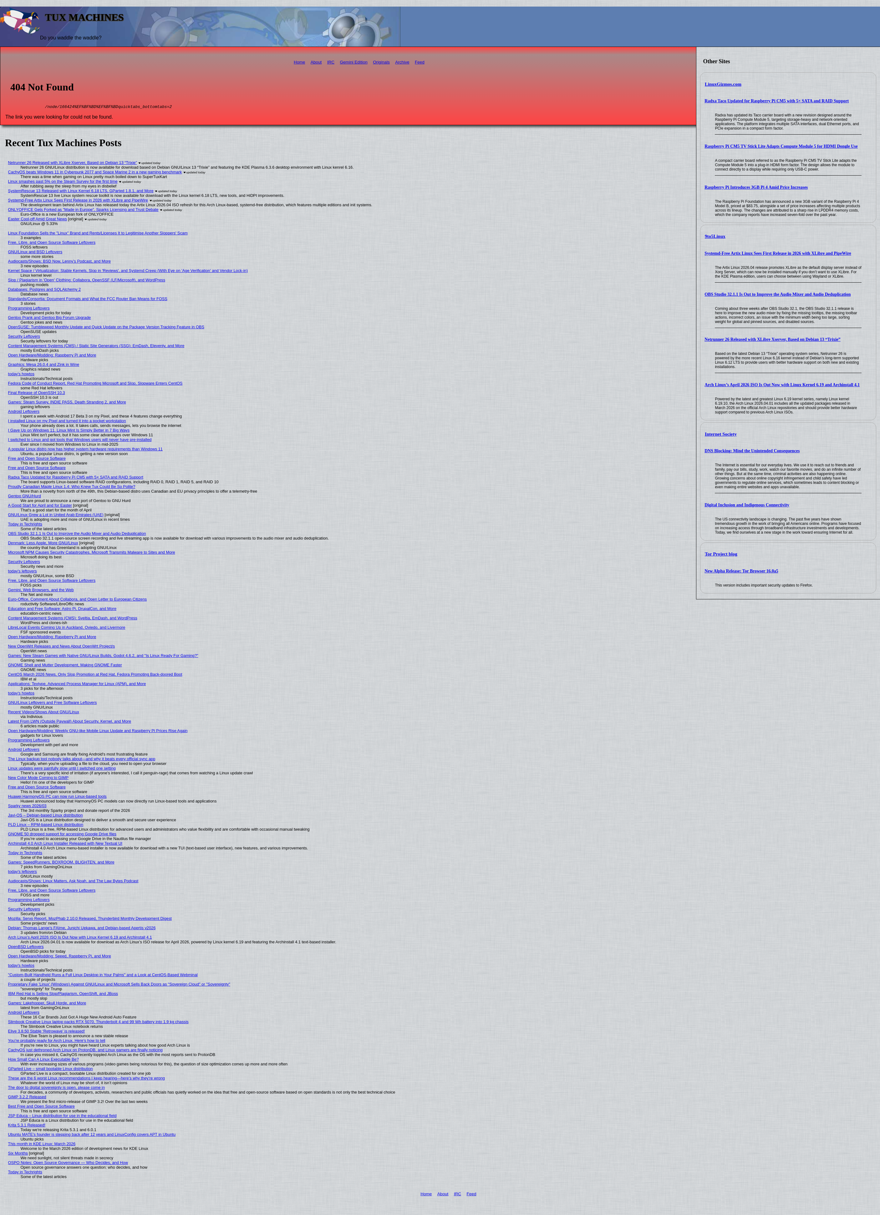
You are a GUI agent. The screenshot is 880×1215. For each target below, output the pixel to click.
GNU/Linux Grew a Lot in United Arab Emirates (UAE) (56, 515)
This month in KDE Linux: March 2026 (42, 1144)
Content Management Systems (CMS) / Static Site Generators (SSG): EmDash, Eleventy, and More (96, 346)
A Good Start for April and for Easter (40, 506)
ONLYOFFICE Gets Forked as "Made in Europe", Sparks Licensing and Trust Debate (83, 210)
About (316, 62)
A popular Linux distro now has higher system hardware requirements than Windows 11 (85, 450)
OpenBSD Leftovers (26, 947)
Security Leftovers (24, 337)
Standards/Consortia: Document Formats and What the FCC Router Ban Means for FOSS (87, 299)
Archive (402, 62)
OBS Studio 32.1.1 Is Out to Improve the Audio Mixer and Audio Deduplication (778, 294)
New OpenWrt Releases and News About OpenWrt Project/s (61, 647)
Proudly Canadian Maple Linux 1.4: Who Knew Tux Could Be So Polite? (71, 487)
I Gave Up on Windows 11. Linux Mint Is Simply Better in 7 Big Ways (69, 431)
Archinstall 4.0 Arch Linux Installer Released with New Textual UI (65, 844)
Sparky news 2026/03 (27, 806)
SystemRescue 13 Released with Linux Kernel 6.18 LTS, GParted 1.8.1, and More (81, 191)
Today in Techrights (25, 525)
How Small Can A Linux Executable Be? (43, 1060)
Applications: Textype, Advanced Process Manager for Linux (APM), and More (77, 684)
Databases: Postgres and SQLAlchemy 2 (44, 290)
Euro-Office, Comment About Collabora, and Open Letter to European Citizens (77, 600)
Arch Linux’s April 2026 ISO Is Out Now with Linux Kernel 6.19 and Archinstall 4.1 (782, 384)
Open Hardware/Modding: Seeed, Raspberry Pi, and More (59, 957)
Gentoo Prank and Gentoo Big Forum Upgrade (49, 318)
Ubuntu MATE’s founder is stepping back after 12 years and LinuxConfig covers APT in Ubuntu (92, 1135)
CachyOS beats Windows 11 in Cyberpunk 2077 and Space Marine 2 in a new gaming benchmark (95, 173)
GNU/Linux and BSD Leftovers (35, 252)
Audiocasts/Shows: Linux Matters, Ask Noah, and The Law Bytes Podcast (73, 881)
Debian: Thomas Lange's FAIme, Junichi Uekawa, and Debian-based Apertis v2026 (82, 928)
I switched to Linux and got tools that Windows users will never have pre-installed (80, 440)
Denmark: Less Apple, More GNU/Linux (43, 543)
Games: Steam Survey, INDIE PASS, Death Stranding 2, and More (67, 403)
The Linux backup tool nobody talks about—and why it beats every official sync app (81, 759)
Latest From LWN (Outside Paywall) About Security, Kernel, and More (69, 722)
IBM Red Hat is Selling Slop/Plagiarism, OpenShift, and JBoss (63, 994)
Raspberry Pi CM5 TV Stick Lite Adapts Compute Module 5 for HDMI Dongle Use (781, 146)
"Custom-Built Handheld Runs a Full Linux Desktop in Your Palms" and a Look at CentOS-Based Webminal (103, 975)
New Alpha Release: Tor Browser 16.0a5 (741, 571)
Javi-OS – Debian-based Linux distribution (45, 816)
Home (299, 62)
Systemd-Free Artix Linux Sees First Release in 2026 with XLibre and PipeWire (778, 253)
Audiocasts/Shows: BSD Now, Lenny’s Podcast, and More (59, 262)
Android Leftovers (23, 412)
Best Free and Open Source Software (41, 1107)
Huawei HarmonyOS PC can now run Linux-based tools (57, 797)
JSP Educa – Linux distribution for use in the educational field (62, 1116)
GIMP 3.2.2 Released (27, 1097)
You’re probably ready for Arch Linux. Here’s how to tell (56, 1041)
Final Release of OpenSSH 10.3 (36, 393)
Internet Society (721, 434)
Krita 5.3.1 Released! (27, 1126)
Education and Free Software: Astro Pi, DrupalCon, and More (62, 609)
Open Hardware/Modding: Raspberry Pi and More (52, 356)
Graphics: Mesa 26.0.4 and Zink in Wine (43, 365)
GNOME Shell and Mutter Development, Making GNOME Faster (65, 666)
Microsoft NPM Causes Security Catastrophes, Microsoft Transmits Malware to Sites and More (91, 553)
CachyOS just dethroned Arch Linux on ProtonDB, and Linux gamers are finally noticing (85, 1050)
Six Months (18, 1154)
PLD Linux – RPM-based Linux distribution (45, 825)
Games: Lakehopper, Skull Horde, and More (47, 1004)
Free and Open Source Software (37, 459)
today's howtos (21, 374)
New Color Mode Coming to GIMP (38, 778)
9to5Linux (715, 236)
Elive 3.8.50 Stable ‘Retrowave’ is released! (46, 1032)
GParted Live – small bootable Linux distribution (50, 1069)
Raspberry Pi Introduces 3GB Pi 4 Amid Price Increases (756, 187)
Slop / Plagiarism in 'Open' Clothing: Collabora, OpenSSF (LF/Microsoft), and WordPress (86, 281)
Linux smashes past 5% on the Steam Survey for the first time (63, 182)
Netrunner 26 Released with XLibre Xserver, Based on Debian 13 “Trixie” (772, 339)
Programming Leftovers (29, 309)
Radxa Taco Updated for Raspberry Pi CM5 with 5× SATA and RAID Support (777, 101)
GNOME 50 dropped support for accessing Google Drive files (62, 835)
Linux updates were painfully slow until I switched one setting (62, 769)
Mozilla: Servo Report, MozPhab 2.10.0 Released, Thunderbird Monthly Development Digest (90, 919)
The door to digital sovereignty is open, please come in (56, 1088)
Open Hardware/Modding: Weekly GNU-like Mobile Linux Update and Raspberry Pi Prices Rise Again (98, 731)
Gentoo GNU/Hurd (24, 497)
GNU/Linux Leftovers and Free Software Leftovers (52, 703)
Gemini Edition (353, 62)
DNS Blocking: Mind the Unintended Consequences (752, 451)
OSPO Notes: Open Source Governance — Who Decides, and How (68, 1163)
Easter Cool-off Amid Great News (37, 220)
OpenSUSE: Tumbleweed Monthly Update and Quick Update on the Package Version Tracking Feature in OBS (106, 328)
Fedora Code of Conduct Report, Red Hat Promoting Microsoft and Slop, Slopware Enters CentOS (95, 384)
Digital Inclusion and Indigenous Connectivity (747, 505)
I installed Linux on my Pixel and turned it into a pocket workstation (67, 421)
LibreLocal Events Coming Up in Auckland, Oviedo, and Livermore (66, 628)
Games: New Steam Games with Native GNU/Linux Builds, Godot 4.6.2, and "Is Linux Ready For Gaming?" (103, 656)
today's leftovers (22, 572)
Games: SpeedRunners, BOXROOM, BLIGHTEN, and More (61, 863)
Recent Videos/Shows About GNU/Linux (43, 712)
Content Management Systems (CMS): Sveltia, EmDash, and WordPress (72, 619)
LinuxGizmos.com (723, 84)
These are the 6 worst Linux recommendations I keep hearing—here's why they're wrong (86, 1079)
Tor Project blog (721, 553)
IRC (330, 62)
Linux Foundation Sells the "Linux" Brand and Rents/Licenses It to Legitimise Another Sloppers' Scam (98, 234)
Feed (420, 62)
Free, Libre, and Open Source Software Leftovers (52, 243)
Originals (381, 62)
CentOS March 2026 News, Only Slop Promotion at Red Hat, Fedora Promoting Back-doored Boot (95, 675)
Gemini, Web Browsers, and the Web (41, 590)
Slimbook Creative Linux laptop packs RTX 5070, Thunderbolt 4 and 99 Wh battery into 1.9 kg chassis (98, 1022)
